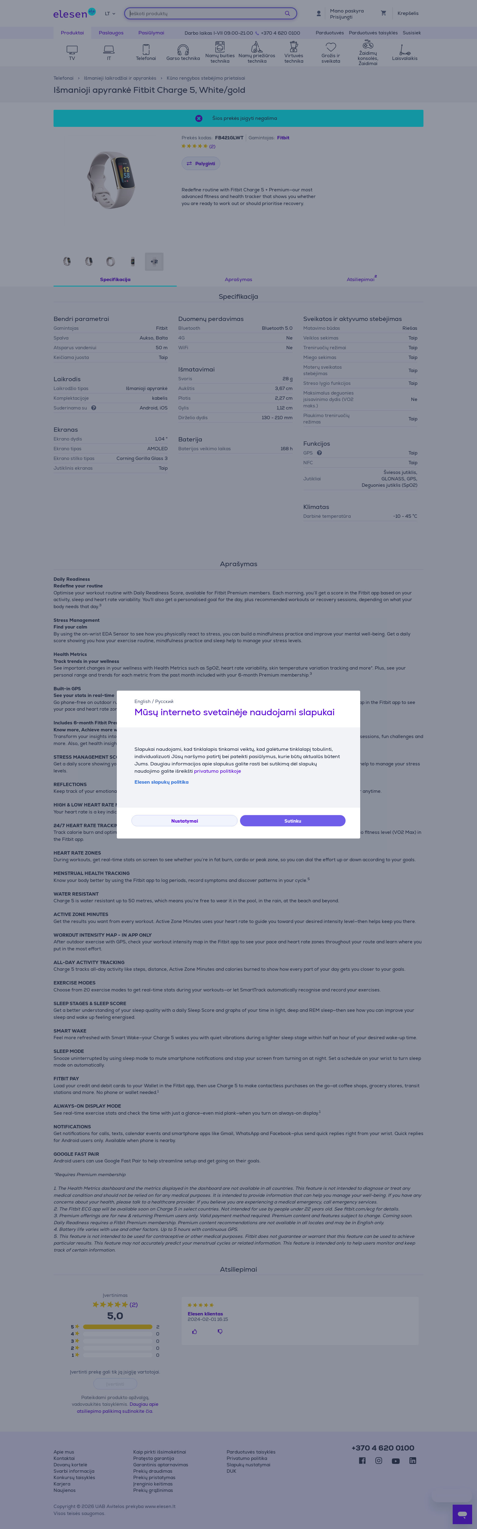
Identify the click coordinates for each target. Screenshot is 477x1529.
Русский (164, 701)
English (142, 701)
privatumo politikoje (217, 771)
